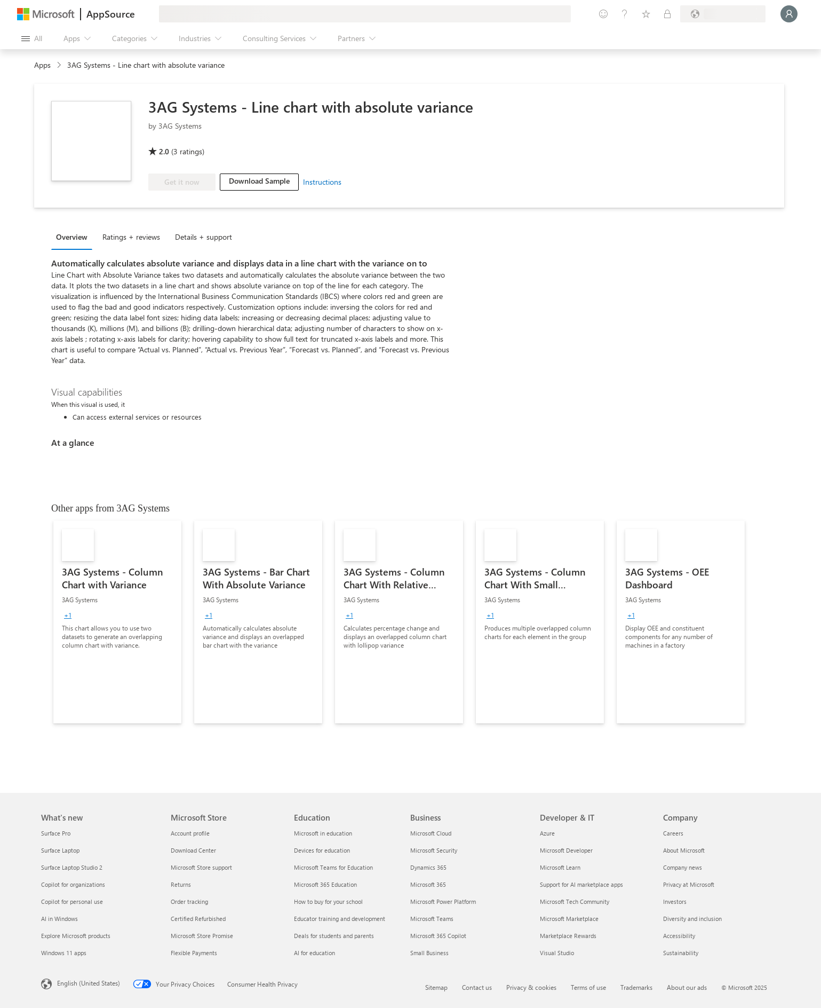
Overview (71, 237)
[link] (117, 622)
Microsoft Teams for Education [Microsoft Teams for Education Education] (333, 867)
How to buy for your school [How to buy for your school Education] (328, 901)
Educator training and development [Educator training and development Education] (339, 919)
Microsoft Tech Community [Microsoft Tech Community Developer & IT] (574, 901)
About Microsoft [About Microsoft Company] (684, 850)
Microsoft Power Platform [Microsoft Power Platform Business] (443, 901)
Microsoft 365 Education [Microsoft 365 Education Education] (325, 884)
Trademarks (636, 987)
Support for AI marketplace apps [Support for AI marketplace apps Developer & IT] (581, 884)
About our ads (687, 987)
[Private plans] (667, 14)
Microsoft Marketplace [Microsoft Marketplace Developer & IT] (569, 919)
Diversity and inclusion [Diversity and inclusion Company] (692, 919)
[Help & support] (624, 14)
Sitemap (436, 987)
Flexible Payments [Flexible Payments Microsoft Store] (194, 953)
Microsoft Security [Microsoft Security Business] (433, 850)
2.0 (164, 151)
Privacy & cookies (531, 987)
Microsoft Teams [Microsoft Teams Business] (431, 919)
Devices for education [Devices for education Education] (322, 850)
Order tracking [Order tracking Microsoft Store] (189, 901)
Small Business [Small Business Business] (429, 953)
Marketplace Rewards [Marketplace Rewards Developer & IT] (568, 936)
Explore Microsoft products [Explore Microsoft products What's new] (75, 936)
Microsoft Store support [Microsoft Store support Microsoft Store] (201, 867)
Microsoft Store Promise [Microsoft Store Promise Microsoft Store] (202, 936)
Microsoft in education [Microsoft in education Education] (323, 833)
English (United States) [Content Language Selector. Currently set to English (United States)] (88, 983)
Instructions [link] (322, 182)
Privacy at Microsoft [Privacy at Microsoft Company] (688, 884)
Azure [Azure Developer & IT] (547, 833)
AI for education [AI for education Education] (314, 953)
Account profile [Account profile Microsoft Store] (190, 833)
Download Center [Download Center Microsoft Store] (193, 850)
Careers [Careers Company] (673, 833)
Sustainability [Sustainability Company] (680, 953)
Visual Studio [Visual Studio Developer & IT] (557, 953)
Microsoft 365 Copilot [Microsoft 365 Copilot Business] (438, 936)
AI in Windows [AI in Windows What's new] (59, 919)
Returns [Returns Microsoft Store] (181, 884)
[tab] (74, 236)
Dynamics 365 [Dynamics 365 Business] (428, 867)
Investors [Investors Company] (675, 901)
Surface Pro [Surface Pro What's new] (55, 833)
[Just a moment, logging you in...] (789, 13)
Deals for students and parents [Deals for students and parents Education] (334, 936)
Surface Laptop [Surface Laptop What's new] (60, 850)
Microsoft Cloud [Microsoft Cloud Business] (430, 833)
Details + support (203, 237)
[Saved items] (646, 14)
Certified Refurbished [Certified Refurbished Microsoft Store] (198, 919)
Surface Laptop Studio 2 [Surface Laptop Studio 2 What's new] (71, 867)
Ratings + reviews (131, 237)
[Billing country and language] (723, 13)
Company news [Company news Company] (682, 867)
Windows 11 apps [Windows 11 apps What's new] (63, 953)
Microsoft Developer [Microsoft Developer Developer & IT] (566, 850)
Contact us (477, 987)
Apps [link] (42, 65)
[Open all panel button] (31, 38)
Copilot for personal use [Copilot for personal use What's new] (72, 901)
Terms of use (588, 987)
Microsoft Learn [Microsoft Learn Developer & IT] (560, 867)
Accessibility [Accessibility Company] (679, 936)
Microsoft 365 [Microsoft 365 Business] (428, 884)
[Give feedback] (603, 14)
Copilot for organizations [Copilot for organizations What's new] (73, 884)
